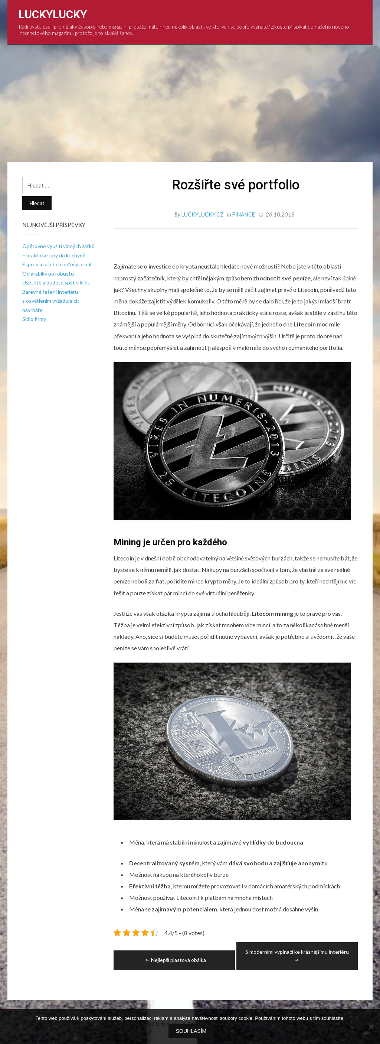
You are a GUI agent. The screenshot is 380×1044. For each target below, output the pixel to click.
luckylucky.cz (202, 214)
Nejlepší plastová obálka (175, 959)
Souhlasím (192, 1032)
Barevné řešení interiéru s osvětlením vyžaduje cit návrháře (50, 301)
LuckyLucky (53, 14)
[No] (370, 1027)
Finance (244, 214)
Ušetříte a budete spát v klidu (56, 282)
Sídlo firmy (34, 319)
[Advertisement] (190, 100)
